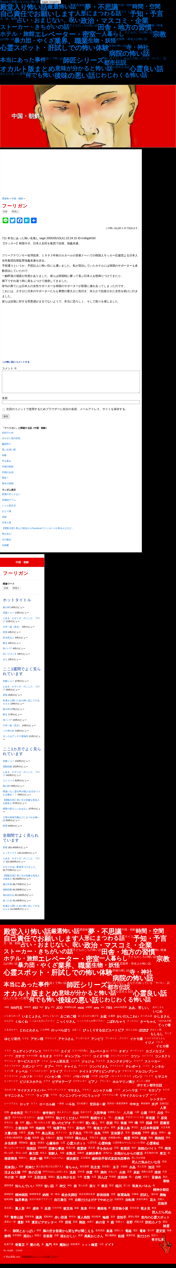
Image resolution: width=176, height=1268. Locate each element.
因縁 (149, 1127)
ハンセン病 (53, 1081)
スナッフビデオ (12, 1070)
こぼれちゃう (115, 1026)
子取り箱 (88, 1136)
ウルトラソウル (51, 1054)
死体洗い (10, 1171)
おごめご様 (68, 1020)
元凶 (75, 1117)
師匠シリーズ (83, 60)
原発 (164, 1122)
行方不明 (57, 1212)
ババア (104, 1081)
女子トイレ (61, 1136)
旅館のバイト (147, 1153)
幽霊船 (135, 1142)
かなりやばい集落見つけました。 (20, 871)
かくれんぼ (146, 1020)
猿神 (30, 1181)
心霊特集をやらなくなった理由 (129, 1146)
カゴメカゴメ (155, 1055)
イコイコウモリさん (154, 1042)
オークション (137, 1054)
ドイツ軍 (8, 1075)
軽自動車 (96, 1220)
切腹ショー (8, 617)
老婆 (113, 1198)
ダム (5, 663)
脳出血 (154, 1198)
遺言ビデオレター (44, 1226)
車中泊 (72, 1220)
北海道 (119, 1122)
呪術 (109, 1127)
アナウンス (50, 1042)
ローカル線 (47, 1108)
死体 (164, 1165)
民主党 (95, 1171)
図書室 (164, 1127)
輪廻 (106, 1221)
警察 (6, 1220)
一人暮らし (110, 34)
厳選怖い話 (61, 6)
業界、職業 (71, 41)
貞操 (4, 521)
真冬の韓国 (7, 487)
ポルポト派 (10, 1094)
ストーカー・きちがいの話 (34, 27)
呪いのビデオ (61, 1127)
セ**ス (39, 1070)
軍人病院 (83, 1221)
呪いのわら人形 (42, 1126)
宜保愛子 (117, 1137)
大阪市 (22, 1136)
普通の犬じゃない (11, 498)
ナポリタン (128, 1075)
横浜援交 (72, 1163)
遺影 (20, 1226)
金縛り (90, 1226)
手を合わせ (104, 1153)
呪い (29, 1127)
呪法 (102, 1126)
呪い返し (92, 1127)
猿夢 (23, 1181)
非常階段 (17, 1239)
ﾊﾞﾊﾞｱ (109, 1249)
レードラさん (11, 1107)
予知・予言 (146, 13)
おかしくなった (51, 1020)
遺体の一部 (10, 1226)
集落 (109, 1235)
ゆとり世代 (12, 1043)
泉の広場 (34, 1176)
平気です (94, 1142)
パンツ (137, 1081)
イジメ (149, 1047)
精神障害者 (35, 1198)
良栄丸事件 (142, 1203)
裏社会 (92, 1212)
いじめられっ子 (12, 1020)
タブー (49, 1071)
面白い (28, 1240)
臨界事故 (21, 1204)
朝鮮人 (53, 1157)
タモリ (59, 1070)
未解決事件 (94, 1157)
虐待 (35, 1213)
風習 (80, 1239)
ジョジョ (87, 1065)
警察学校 (29, 1220)
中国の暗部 (7, 471)
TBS (109, 1012)
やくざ (168, 1037)
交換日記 (164, 1107)
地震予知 (59, 1132)
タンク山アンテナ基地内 (15, 740)
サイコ (125, 11)
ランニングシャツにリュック (79, 1100)
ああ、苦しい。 (140, 1012)
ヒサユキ (161, 1081)
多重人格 (123, 1132)
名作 (22, 1126)
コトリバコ (8, 784)
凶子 (7, 1122)
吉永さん (8, 1126)
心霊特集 (104, 1147)
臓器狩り (6, 448)
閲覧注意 (139, 1226)
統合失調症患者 (87, 1198)
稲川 (118, 1190)
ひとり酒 (6, 515)
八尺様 (128, 1117)
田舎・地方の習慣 (125, 27)
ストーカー (152, 1065)
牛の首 (9, 1181)
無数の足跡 (147, 1176)
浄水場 (80, 1176)
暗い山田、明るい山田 (15, 1157)
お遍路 (111, 1020)
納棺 (45, 1199)
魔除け (64, 1249)
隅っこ (7, 1234)
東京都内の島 (151, 1157)
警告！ (5, 482)
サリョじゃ (10, 1065)
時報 (160, 1152)
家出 (154, 1137)
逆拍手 (121, 1221)
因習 (156, 1126)
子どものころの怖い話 (83, 25)
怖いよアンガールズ (14, 1152)
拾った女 (7, 904)
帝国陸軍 (69, 1142)
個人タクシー (64, 1116)
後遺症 (41, 1146)
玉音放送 (40, 1181)
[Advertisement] (70, 173)
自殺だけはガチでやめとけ (94, 1204)
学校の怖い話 (117, 45)
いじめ (157, 1015)
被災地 (68, 1213)
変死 (113, 1131)
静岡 (7, 1240)
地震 (49, 1131)
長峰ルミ (120, 1226)
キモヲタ (58, 1060)
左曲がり (50, 1142)
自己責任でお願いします (37, 13)
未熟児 (71, 1157)
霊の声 (150, 1234)
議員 (39, 1221)
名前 (5, 402)
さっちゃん (133, 1025)
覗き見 (145, 1213)
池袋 (158, 1170)
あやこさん (158, 1011)
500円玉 (16, 1012)
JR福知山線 (70, 1011)
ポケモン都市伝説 (149, 1089)
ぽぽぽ (143, 1034)
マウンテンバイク (57, 1094)
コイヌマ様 (101, 1060)
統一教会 (55, 1198)
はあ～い (76, 1034)
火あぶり (112, 1176)
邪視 (5, 636)
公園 (144, 1117)
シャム (44, 1065)
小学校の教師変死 (13, 1142)
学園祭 (105, 1136)
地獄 (31, 1131)
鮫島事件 (75, 1248)
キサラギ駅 (32, 1060)
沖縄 (24, 1176)
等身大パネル (141, 1190)
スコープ (138, 1065)
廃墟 (143, 1142)
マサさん (74, 1094)
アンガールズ (82, 1042)
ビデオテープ (61, 1086)
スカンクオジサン (119, 1065)
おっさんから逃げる (88, 1020)
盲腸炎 (156, 1181)
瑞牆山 (51, 1181)
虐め (28, 1212)
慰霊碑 (81, 1153)
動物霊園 (84, 1121)
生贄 (87, 1181)
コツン (135, 1060)
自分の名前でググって (40, 1203)
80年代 (27, 1011)
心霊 (62, 1146)
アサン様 (37, 1043)
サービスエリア (28, 1065)
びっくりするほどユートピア (103, 1034)
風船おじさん (93, 1240)
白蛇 (138, 1181)
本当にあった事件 (23, 60)
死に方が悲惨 (138, 1162)
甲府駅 (112, 1181)
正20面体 (85, 1162)
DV (52, 1011)
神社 (69, 1189)
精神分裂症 (161, 1194)
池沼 (151, 1171)
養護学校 (130, 1239)
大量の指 (10, 1137)
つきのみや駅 (164, 1025)
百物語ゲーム (9, 504)
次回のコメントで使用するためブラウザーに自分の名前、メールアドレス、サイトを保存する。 (67, 413)
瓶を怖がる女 (66, 1181)
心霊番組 (152, 1147)
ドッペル (21, 1075)
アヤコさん (66, 1043)
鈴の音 (100, 1226)
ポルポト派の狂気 (11, 442)
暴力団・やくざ (34, 40)
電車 (142, 1235)
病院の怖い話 (129, 53)
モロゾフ (154, 1094)
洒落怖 (80, 5)
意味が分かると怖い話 (83, 68)
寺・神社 (137, 47)
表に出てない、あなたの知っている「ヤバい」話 (135, 58)
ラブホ (53, 1099)
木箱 (62, 1157)
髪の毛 (35, 1249)
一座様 (60, 1107)
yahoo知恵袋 (120, 1011)
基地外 (80, 1132)
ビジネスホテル (31, 1086)
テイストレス (117, 1070)
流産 (73, 1176)
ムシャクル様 (102, 1094)
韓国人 (15, 211)
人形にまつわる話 (98, 13)
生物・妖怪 (102, 40)
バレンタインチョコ (120, 1080)
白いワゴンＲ (10, 658)
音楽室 (48, 1240)
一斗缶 (70, 1108)
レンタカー (158, 1103)
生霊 (94, 1181)
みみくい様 (155, 1034)
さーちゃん (148, 1026)
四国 (142, 1126)
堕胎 (89, 1131)
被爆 (76, 1212)
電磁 (128, 1235)
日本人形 (6, 526)
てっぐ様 (164, 1029)
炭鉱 (136, 1176)
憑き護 (91, 1152)
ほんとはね (131, 1034)
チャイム (70, 1071)
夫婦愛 (5, 549)
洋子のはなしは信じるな (55, 1176)
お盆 (103, 1020)
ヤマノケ (29, 1099)
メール (143, 1094)
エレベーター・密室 (65, 34)
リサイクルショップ (134, 1100)
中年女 (134, 1108)
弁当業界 (10, 1147)
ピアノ (93, 1086)
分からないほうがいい (23, 1121)
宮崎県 (146, 1136)
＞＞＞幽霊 (89, 1249)
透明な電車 (133, 1220)
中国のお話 (7, 476)
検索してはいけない (54, 1162)
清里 (96, 1176)
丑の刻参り (82, 1107)
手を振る (6, 465)
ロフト (34, 1107)
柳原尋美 (10, 1163)
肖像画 (135, 1198)
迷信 (113, 1220)
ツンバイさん (98, 1071)
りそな (25, 1042)
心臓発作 (52, 1147)
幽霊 (127, 1142)
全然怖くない (115, 1116)
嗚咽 (130, 1126)
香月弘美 (157, 1244)
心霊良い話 (146, 69)
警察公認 (16, 1221)
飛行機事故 (110, 1239)
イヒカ (159, 1046)
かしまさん (162, 1020)
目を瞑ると (8, 642)
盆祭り (146, 1181)
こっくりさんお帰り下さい (91, 1025)
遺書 (27, 1226)
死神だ (30, 1171)
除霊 (166, 1230)
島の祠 (6, 611)
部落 (75, 1226)
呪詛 (116, 1126)
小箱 (27, 1142)
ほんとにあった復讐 (12, 73)
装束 (84, 1213)
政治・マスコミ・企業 (114, 20)
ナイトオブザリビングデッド (100, 1075)
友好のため (7, 437)
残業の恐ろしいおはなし (15, 813)
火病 (122, 1176)
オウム (113, 1054)
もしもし (156, 1038)
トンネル (157, 1071)
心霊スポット (76, 1147)
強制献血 (23, 1146)
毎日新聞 (84, 1170)
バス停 (94, 1080)
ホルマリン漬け (123, 1086)
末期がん (107, 1157)
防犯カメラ (153, 1226)
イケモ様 (136, 1043)
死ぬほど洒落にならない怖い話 (20, 1)
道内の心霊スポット (155, 1221)
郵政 (82, 1226)
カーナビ (8, 1060)
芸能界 (162, 1208)
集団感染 (100, 1234)
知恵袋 (39, 1189)
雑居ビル (118, 1234)
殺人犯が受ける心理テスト (50, 1170)
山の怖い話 (7, 39)
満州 (103, 1176)
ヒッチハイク (10, 857)
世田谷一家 (98, 1108)
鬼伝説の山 (8, 899)
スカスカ (100, 1065)
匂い (110, 1121)
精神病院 (21, 1199)
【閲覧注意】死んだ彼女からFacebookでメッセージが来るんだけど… (38, 532)
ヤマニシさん (14, 1100)
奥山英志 (48, 1137)
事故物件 (145, 1107)
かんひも (8, 1025)
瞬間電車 (8, 1189)
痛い (131, 1181)
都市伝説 (115, 63)
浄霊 (89, 1176)
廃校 (150, 1142)
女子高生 (75, 1137)
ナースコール (11, 1080)
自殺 (70, 1203)
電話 (135, 1234)
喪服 (123, 1127)
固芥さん (8, 1131)
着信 (165, 1181)
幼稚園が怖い (115, 1142)
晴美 (168, 1153)
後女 (33, 1147)
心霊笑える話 (120, 67)
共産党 (152, 1116)
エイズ (65, 1055)
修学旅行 (48, 1117)
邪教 (4, 459)
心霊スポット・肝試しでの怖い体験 (54, 47)
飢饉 (121, 1240)
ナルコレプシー (146, 1075)
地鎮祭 (40, 1132)
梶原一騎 (36, 1163)
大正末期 (165, 1131)
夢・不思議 (101, 7)
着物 (166, 1185)
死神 (21, 1170)
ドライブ (55, 1075)
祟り (92, 1190)
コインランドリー (119, 1060)
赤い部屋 (60, 1221)
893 (35, 1012)
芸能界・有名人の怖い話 (131, 39)
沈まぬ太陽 (12, 1176)
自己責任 (60, 1204)
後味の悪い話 (74, 75)
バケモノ (67, 1080)
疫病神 (122, 1181)
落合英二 (8, 1212)
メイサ (117, 1094)
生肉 (79, 1181)
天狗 (30, 1137)
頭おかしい (68, 1240)
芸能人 (161, 1203)
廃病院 (159, 1142)
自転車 (130, 1204)
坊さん (70, 1131)
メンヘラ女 (130, 1094)
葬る (5, 647)
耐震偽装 (123, 1199)
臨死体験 (8, 1203)
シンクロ (75, 1065)
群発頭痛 (103, 1199)
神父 (62, 1190)
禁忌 (111, 1189)
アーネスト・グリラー (116, 1042)
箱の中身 (7, 888)
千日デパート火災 (135, 1121)
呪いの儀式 (78, 1126)
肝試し (145, 1199)
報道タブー (101, 1132)
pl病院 (89, 1011)
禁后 (104, 1190)
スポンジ (28, 1071)
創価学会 (49, 1121)
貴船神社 (48, 1220)
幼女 (103, 1142)
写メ (167, 1116)
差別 (59, 1142)
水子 (116, 1171)
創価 (40, 1122)
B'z (47, 1012)
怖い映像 (157, 25)
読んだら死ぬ (161, 1216)
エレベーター (99, 1055)
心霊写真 (92, 1146)
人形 (163, 1112)
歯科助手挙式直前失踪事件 (111, 1163)
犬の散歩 (6, 543)
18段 (6, 1011)
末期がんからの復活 (128, 1157)
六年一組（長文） (12, 631)
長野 (129, 1226)
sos (102, 1011)
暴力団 (33, 1157)
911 (41, 1011)
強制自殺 (7, 770)
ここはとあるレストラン (42, 1025)
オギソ (123, 1055)
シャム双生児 (9, 509)
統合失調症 (69, 1199)
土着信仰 (21, 1132)
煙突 (157, 1176)
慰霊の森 (70, 1152)
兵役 (160, 1117)
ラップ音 (42, 1100)
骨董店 (20, 1249)
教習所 (125, 1153)
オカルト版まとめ (27, 69)
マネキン (86, 1094)
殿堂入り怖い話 (23, 7)
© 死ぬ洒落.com (12, 1261)
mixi (81, 1012)
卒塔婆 (150, 1122)
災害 (129, 1176)
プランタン (105, 1085)
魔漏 (55, 1248)
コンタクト (163, 1060)
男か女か (6, 538)
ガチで (20, 1060)
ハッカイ (38, 1080)
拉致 (5, 211)
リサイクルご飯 (110, 1099)
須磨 (56, 1239)
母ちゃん (71, 1171)
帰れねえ (81, 1142)
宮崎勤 (136, 1137)
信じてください (33, 1116)
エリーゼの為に (80, 1054)
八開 (136, 1116)
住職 (6, 1116)
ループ (153, 1099)
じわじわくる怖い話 (121, 75)
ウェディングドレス (27, 1055)
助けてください (67, 1122)
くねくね (21, 1026)
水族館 (124, 1170)
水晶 (132, 1171)
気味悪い (106, 1170)
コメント (9, 368)
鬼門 (48, 1249)
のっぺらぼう (60, 1034)
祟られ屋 (83, 1189)
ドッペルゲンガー (38, 1075)
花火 (153, 1204)
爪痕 (164, 1176)
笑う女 (126, 1189)
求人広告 (141, 1170)
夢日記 (134, 1131)
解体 (154, 1212)
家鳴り (162, 1136)
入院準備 (99, 1117)
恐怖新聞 (42, 1152)
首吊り (154, 1239)
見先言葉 (134, 1212)
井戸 (155, 1108)
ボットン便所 (143, 1085)
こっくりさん (65, 1026)
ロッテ (24, 1108)
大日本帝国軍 (149, 1132)
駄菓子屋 (8, 1248)
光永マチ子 (86, 1116)
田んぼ (102, 1181)
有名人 (43, 1157)
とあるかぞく (11, 1034)
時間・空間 (146, 6)
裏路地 (102, 1213)
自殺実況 (119, 1203)
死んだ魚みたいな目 (146, 1166)
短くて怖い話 (54, 58)
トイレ (146, 1070)
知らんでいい (24, 1190)
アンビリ (97, 1043)
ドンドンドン (71, 1075)
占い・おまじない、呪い (48, 20)
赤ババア (7, 652)
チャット (83, 1070)
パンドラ (148, 1080)
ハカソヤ (26, 1081)
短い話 (49, 1190)
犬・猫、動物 (8, 18)
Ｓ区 (101, 1248)
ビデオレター (80, 1085)
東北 (163, 1157)
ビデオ (47, 1085)
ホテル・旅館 (17, 34)
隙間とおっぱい (24, 1235)
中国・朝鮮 (125, 5)
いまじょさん (31, 1020)
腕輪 (163, 1199)
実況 (127, 1136)
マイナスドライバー (31, 1094)
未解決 (80, 1157)
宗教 (159, 34)
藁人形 (20, 1213)
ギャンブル (72, 1060)
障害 (39, 1234)
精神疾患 (8, 1198)
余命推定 (16, 1117)
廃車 (168, 1142)
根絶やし (23, 1162)
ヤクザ (166, 1094)
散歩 (134, 1152)
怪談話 (31, 1153)
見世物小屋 (120, 1213)
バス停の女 (8, 735)
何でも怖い (39, 75)
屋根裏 (35, 1142)
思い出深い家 (9, 454)
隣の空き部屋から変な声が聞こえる (68, 1235)
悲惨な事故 (56, 1153)
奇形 (37, 1136)
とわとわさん (29, 1034)
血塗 (47, 1213)
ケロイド (86, 1060)
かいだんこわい (128, 1020)
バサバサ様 (81, 1081)
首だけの (143, 1240)
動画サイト (98, 1122)
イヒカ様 (162, 1050)
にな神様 (45, 1034)
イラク (7, 1054)
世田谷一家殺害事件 (117, 1107)
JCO (59, 1012)
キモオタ (45, 1060)
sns (96, 1012)
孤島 (97, 1137)
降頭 (165, 1226)
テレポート (133, 1071)
